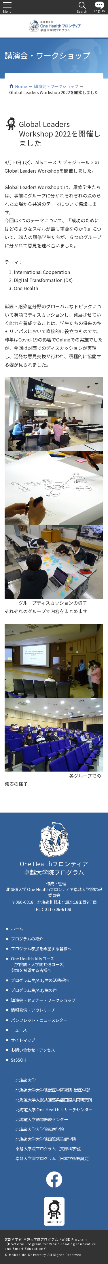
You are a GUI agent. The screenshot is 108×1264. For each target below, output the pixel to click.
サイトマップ (23, 1040)
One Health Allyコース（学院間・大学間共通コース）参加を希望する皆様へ (39, 964)
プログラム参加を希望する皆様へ (41, 948)
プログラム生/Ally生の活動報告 (40, 980)
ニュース (19, 1030)
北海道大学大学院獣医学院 (40, 1129)
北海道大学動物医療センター (42, 1119)
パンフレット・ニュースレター (39, 1020)
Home (21, 86)
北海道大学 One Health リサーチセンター (54, 1109)
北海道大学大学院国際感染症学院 (46, 1139)
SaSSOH (18, 1060)
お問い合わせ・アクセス (33, 1050)
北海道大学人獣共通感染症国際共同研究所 (54, 1100)
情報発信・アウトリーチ (33, 1010)
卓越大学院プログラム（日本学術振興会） (54, 1158)
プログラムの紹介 (27, 939)
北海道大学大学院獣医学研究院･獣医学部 (53, 1090)
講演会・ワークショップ (56, 86)
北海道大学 (26, 1080)
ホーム (17, 928)
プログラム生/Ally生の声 (34, 990)
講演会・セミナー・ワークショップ (43, 1000)
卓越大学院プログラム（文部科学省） (50, 1148)
